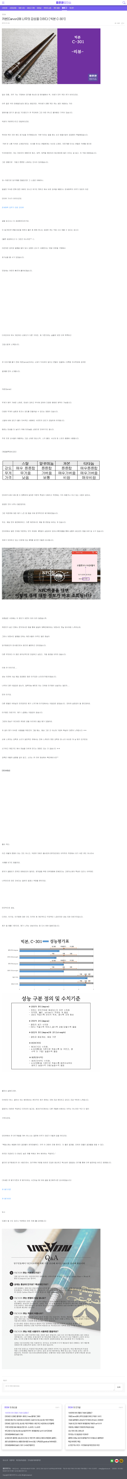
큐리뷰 (4, 15)
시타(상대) (13, 8)
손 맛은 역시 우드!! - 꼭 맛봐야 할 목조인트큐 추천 (84, 1445)
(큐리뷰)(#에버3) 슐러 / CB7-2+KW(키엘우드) (20, 1445)
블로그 (64, 8)
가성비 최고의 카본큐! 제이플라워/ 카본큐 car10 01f (85, 1424)
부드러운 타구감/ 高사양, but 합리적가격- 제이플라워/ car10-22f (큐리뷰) (28, 1431)
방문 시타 (22, 8)
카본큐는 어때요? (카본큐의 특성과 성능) (81, 1427)
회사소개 (5, 1460)
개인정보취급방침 (21, 1460)
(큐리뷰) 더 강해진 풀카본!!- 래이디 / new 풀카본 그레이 (22, 1416)
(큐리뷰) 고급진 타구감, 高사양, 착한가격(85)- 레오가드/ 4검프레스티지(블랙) (29, 1424)
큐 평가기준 (6, 1189)
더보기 (57, 1407)
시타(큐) (4, 8)
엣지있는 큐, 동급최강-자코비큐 (78, 1434)
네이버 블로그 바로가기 (112, 1461)
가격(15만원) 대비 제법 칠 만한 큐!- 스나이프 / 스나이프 (22, 1427)
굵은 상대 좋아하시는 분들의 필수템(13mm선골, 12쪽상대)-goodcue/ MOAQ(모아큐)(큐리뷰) (35, 1442)
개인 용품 (56, 8)
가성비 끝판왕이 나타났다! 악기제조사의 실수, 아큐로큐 (85, 1420)
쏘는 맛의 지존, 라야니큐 (76, 1431)
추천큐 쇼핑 (47, 8)
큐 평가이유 (6, 1198)
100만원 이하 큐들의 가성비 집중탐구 (17, 1413)
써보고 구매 (31, 8)
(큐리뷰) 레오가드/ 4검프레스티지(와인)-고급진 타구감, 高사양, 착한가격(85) (29, 1420)
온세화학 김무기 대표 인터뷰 (13, 207)
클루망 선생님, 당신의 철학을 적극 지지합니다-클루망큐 (85, 1438)
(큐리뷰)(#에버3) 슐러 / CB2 (14, 1434)
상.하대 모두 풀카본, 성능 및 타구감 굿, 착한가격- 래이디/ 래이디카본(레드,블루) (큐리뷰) (33, 1438)
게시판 (71, 8)
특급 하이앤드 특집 (74, 1442)
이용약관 (11, 1460)
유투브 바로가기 (116, 1461)
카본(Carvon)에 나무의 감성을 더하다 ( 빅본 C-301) (84, 1416)
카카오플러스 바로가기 (121, 1461)
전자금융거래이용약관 (34, 1460)
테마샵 (39, 8)
